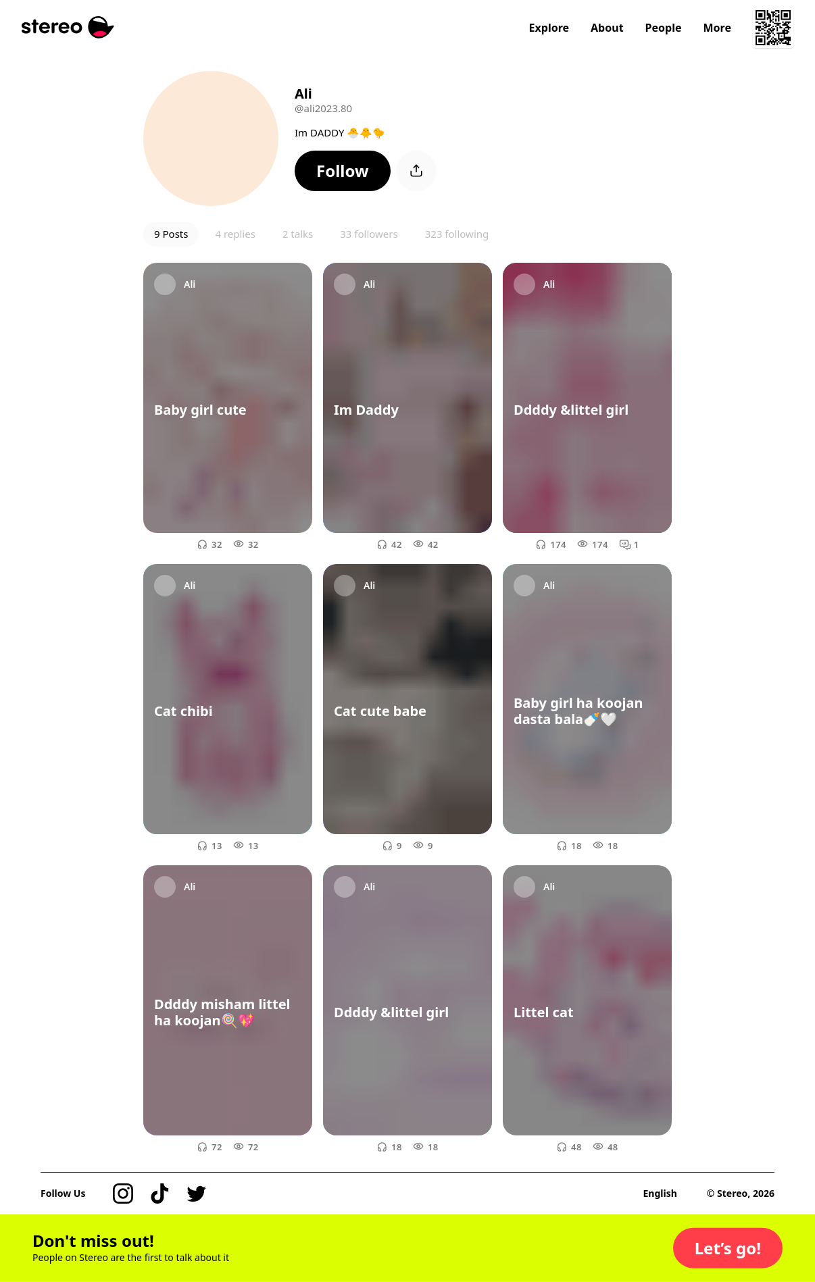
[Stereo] (68, 27)
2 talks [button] (297, 233)
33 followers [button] (368, 233)
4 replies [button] (235, 233)
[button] (343, 171)
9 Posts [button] (171, 233)
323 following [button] (457, 233)
